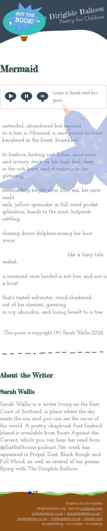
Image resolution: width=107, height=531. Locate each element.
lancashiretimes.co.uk (83, 514)
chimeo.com (93, 519)
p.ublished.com (90, 509)
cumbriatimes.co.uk (32, 519)
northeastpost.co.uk (65, 519)
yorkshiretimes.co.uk (47, 514)
